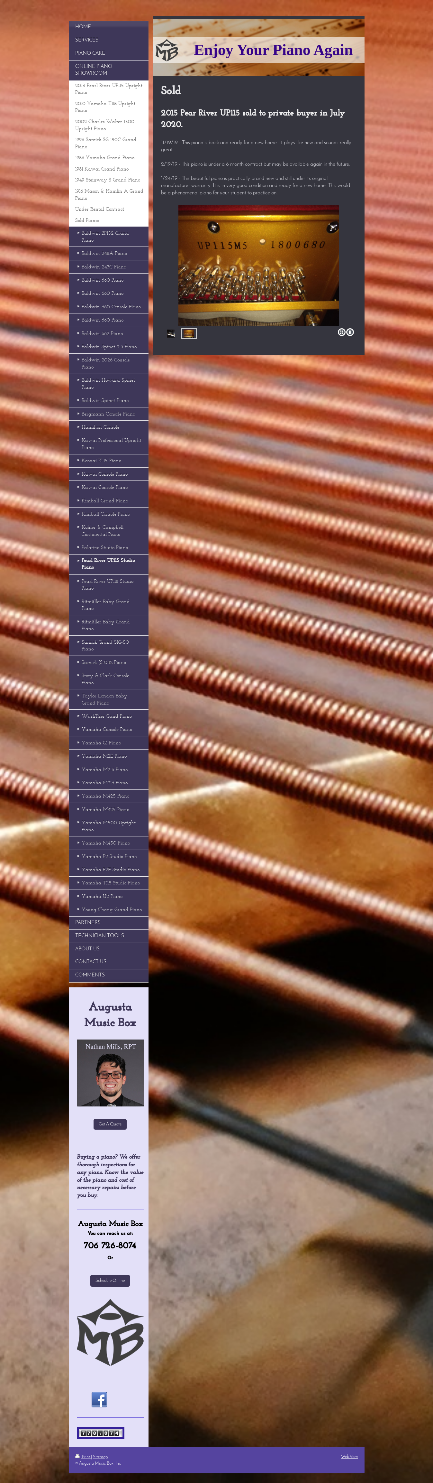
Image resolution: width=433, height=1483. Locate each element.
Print (83, 1457)
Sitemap (100, 1457)
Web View (349, 1456)
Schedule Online (110, 1280)
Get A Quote (110, 1124)
